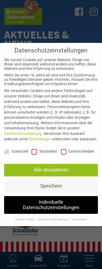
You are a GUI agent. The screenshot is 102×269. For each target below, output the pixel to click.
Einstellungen (40, 139)
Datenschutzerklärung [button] (53, 219)
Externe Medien (77, 151)
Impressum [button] (79, 219)
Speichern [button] (51, 186)
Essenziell (16, 151)
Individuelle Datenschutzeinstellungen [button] (51, 204)
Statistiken (44, 151)
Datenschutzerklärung (23, 133)
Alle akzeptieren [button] (51, 170)
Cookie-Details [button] (25, 219)
